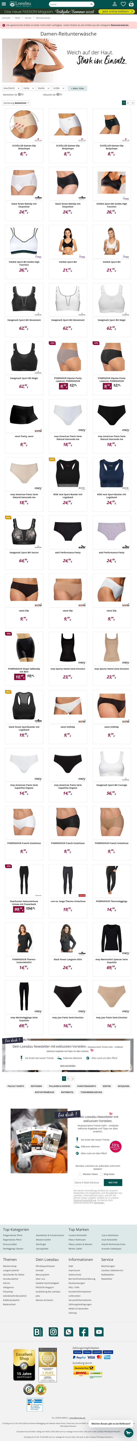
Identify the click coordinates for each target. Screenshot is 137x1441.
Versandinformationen (80, 1300)
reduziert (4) (49, 94)
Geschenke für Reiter (13, 1274)
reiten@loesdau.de (77, 1418)
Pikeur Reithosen (77, 1239)
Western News (90, 1174)
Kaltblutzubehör (11, 1300)
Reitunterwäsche (44, 1092)
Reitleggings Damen (13, 1248)
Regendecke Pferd (12, 1239)
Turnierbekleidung (91, 1092)
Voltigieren (8, 1287)
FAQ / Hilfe (74, 1287)
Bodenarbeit (9, 1304)
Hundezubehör (10, 1278)
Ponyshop (8, 1291)
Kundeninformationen (80, 1291)
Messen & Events (44, 1300)
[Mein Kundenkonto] (114, 6)
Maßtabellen (107, 1274)
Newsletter (106, 1278)
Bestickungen (108, 1266)
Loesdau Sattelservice (112, 1270)
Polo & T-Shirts (16, 1086)
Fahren (6, 1283)
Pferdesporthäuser (45, 1266)
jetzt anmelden (68, 1065)
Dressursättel (10, 1244)
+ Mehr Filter (77, 88)
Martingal (41, 1244)
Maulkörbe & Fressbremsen (50, 1235)
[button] (4, 4)
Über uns (40, 1278)
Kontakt (39, 1270)
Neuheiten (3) (10, 94)
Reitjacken (123, 1086)
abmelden (99, 1202)
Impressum (74, 1270)
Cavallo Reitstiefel (78, 1235)
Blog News (109, 1174)
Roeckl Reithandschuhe (113, 1244)
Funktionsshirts (86, 1086)
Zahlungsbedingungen (80, 1304)
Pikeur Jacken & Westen (80, 1244)
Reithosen (36, 1086)
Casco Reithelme (110, 1235)
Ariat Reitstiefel (109, 1239)
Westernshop (10, 1266)
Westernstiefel (43, 1239)
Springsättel (42, 1248)
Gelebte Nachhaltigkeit (47, 1283)
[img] (131, 5)
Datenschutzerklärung (85, 1200)
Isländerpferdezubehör (15, 1295)
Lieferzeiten (75, 1295)
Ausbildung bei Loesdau (48, 1291)
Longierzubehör (11, 1270)
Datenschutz (75, 1274)
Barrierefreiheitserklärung (82, 1278)
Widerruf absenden (78, 1308)
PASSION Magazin (45, 1287)
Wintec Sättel (75, 1248)
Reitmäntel (67, 1092)
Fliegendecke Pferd (12, 1235)
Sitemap (73, 1312)
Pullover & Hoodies (59, 1086)
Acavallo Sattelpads (111, 1248)
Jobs (38, 1295)
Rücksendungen (77, 1283)
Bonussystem (42, 1274)
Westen (107, 1086)
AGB (71, 1266)
